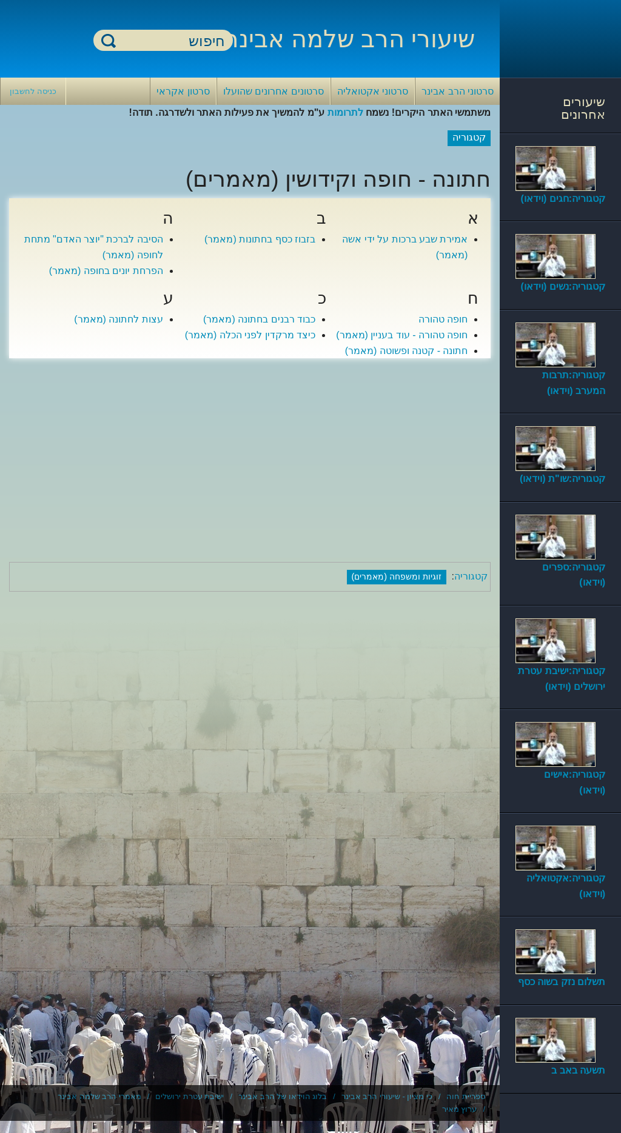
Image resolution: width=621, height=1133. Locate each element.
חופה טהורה (443, 319)
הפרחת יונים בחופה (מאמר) (106, 271)
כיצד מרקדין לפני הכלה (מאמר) (250, 335)
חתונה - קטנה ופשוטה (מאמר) (406, 351)
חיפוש (108, 40)
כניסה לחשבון (33, 91)
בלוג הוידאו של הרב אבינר (282, 1096)
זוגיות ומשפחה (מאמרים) (397, 576)
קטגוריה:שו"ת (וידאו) (562, 478)
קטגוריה (471, 576)
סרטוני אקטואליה (372, 91)
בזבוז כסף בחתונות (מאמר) (259, 239)
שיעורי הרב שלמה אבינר (350, 38)
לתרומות (345, 112)
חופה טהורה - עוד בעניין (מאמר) (402, 335)
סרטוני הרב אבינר (457, 91)
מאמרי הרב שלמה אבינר (99, 1096)
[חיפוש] (170, 41)
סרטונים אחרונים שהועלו (273, 91)
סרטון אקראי (182, 91)
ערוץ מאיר (459, 1109)
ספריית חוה (465, 1096)
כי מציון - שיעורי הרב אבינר (386, 1096)
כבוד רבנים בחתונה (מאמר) (259, 319)
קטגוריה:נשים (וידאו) (563, 286)
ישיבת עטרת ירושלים (189, 1096)
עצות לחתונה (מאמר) (118, 319)
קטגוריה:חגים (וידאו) (563, 198)
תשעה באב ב (578, 1070)
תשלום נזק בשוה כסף (561, 982)
